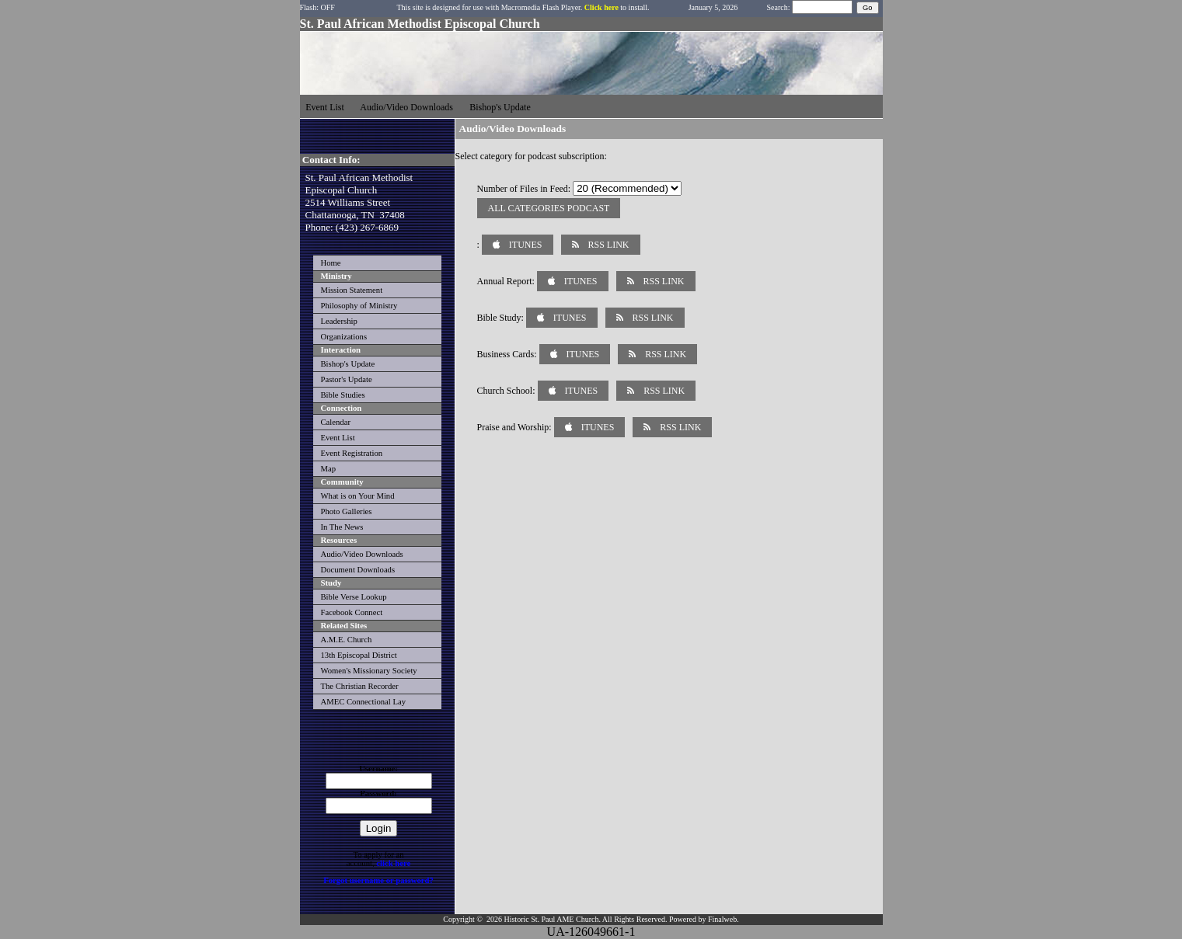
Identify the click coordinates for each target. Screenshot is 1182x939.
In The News (342, 527)
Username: (378, 768)
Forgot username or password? (378, 880)
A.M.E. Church (346, 639)
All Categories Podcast (549, 208)
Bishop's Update (348, 364)
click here (393, 863)
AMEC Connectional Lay (363, 701)
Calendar (335, 422)
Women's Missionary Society (369, 670)
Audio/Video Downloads (362, 554)
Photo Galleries (346, 511)
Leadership (339, 321)
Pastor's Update (346, 379)
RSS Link (600, 244)
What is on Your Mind (358, 496)
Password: (378, 793)
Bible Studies (343, 395)
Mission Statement (352, 290)
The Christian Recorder (360, 686)
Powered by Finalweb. (704, 919)
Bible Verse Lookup (354, 597)
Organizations (344, 336)
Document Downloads (358, 569)
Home (331, 263)
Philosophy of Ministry (359, 305)
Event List (338, 437)
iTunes (517, 244)
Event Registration (352, 453)
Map (328, 468)
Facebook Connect (352, 612)
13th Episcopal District (359, 655)
